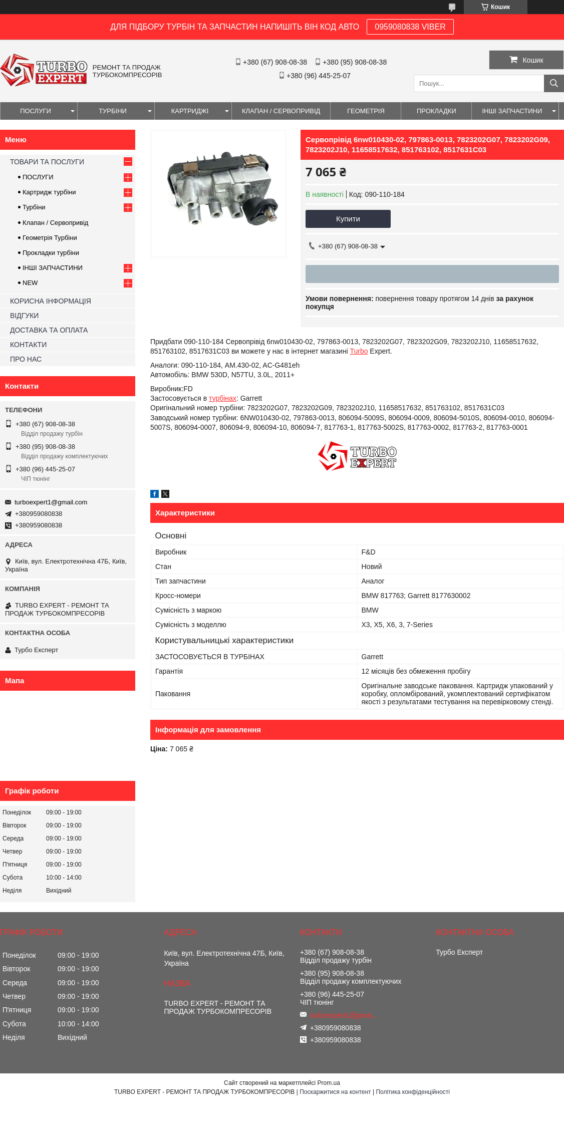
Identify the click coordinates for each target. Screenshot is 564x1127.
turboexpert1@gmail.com (51, 502)
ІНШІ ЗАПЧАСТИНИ (512, 111)
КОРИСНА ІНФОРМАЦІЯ (50, 301)
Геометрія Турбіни (50, 237)
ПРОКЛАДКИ (436, 111)
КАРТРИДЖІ (190, 111)
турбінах (222, 398)
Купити (348, 218)
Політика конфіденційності (413, 1091)
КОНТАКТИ (28, 345)
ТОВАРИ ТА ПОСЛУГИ (47, 162)
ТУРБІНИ (113, 111)
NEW (30, 283)
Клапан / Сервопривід (55, 222)
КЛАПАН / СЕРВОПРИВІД (281, 111)
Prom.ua (329, 1082)
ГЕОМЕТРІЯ (366, 111)
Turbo (359, 351)
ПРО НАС (26, 359)
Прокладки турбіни (51, 252)
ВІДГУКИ (24, 316)
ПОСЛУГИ (35, 111)
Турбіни (34, 207)
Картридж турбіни (49, 192)
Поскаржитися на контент (335, 1091)
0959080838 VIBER (410, 27)
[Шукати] (554, 83)
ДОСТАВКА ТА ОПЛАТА (49, 330)
